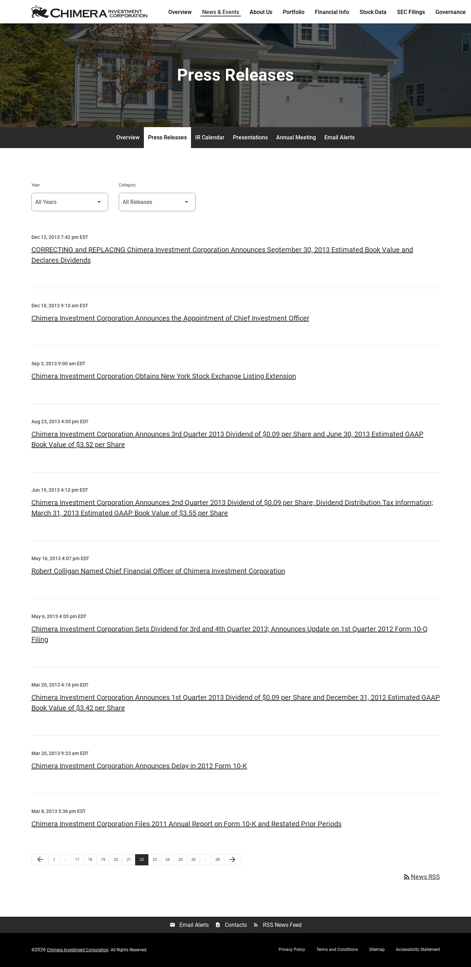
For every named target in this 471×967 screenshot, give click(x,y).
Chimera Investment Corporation (78, 950)
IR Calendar (210, 138)
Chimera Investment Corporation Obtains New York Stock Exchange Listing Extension (163, 377)
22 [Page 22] (143, 860)
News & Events (220, 12)
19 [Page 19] (105, 860)
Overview (180, 12)
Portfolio (293, 12)
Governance (450, 12)
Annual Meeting (296, 138)
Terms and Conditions (337, 950)
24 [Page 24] (169, 860)
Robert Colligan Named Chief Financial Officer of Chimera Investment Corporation (158, 572)
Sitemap (377, 950)
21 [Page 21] (130, 860)
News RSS (421, 878)
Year (35, 186)
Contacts (231, 926)
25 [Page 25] (182, 860)
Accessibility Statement (418, 950)
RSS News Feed (277, 926)
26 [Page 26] (195, 860)
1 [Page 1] (56, 860)
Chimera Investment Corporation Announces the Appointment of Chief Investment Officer (170, 319)
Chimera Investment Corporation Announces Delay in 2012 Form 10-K (139, 767)
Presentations (250, 138)
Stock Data (373, 12)
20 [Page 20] (117, 860)
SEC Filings (411, 12)
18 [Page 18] (92, 860)
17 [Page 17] (79, 860)
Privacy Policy (292, 950)
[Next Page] (232, 860)
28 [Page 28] (219, 860)
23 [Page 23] (156, 860)
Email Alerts (339, 138)
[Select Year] (69, 203)
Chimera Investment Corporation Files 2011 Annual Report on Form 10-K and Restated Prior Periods (186, 825)
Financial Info (332, 12)
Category (127, 186)
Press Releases (167, 138)
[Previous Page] (40, 860)
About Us (261, 12)
